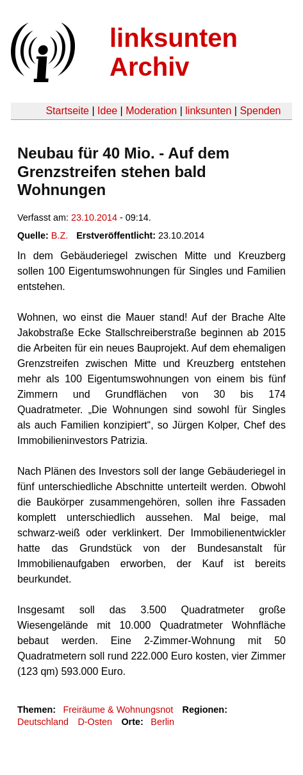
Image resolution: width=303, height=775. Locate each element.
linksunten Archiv (174, 52)
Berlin (162, 722)
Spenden (260, 110)
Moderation (151, 110)
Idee (107, 110)
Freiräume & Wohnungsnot (118, 709)
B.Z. (59, 235)
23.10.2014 (94, 217)
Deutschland (43, 722)
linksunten (208, 110)
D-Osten (95, 722)
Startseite (67, 110)
